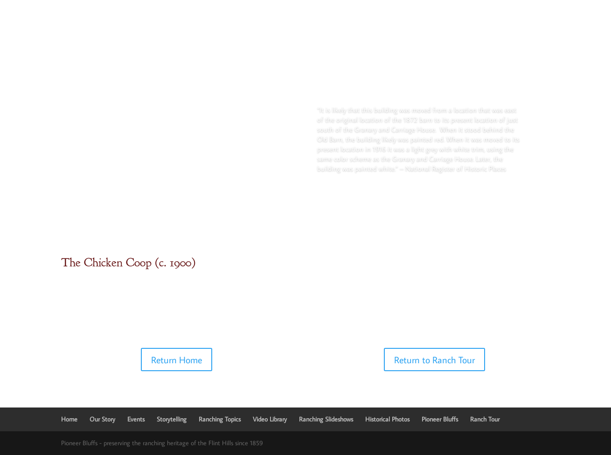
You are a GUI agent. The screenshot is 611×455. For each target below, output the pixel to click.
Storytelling (172, 419)
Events (136, 419)
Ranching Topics (220, 419)
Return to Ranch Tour (434, 359)
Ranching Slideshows (326, 419)
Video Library (270, 419)
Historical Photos (387, 419)
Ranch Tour (485, 419)
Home (69, 419)
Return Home (176, 359)
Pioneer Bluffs (440, 419)
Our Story (102, 419)
